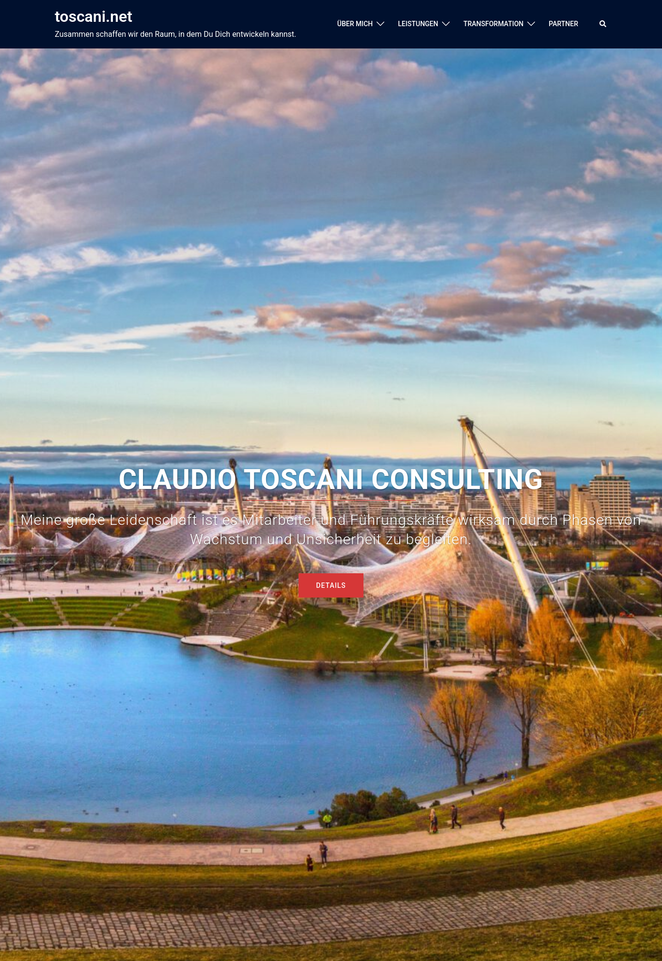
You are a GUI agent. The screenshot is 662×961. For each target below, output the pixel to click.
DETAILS (331, 585)
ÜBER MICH (355, 24)
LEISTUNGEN (418, 24)
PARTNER (563, 24)
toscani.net (93, 16)
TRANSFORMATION (493, 24)
